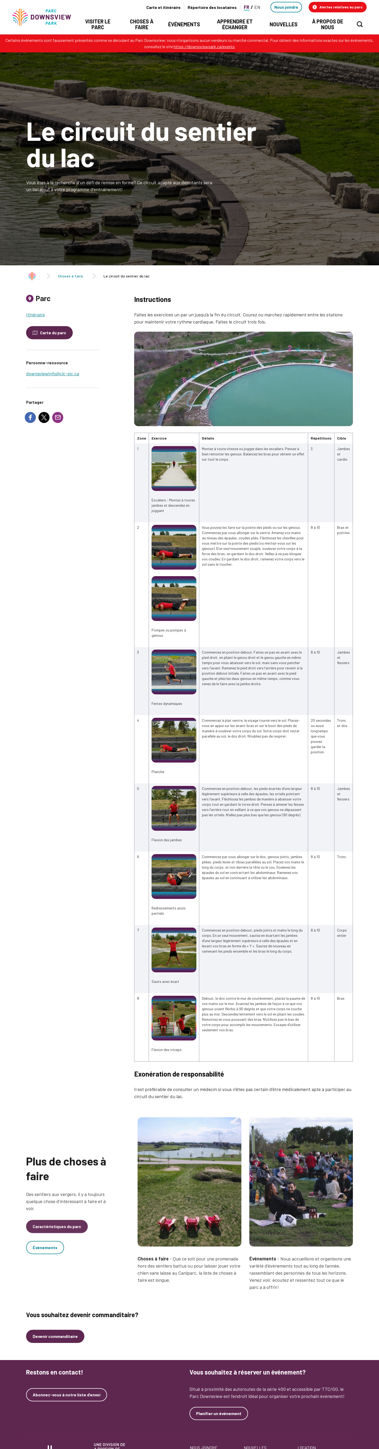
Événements (45, 1253)
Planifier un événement (218, 1413)
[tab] (62, 300)
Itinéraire (35, 314)
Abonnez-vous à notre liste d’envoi (66, 1395)
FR (246, 7)
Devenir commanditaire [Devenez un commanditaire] (55, 1336)
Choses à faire (70, 276)
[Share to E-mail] (57, 417)
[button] (338, 7)
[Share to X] (44, 417)
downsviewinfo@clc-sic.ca (52, 373)
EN (257, 7)
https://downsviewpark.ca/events (204, 46)
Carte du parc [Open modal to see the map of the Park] (53, 332)
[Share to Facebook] (30, 417)
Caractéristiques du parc (57, 1232)
